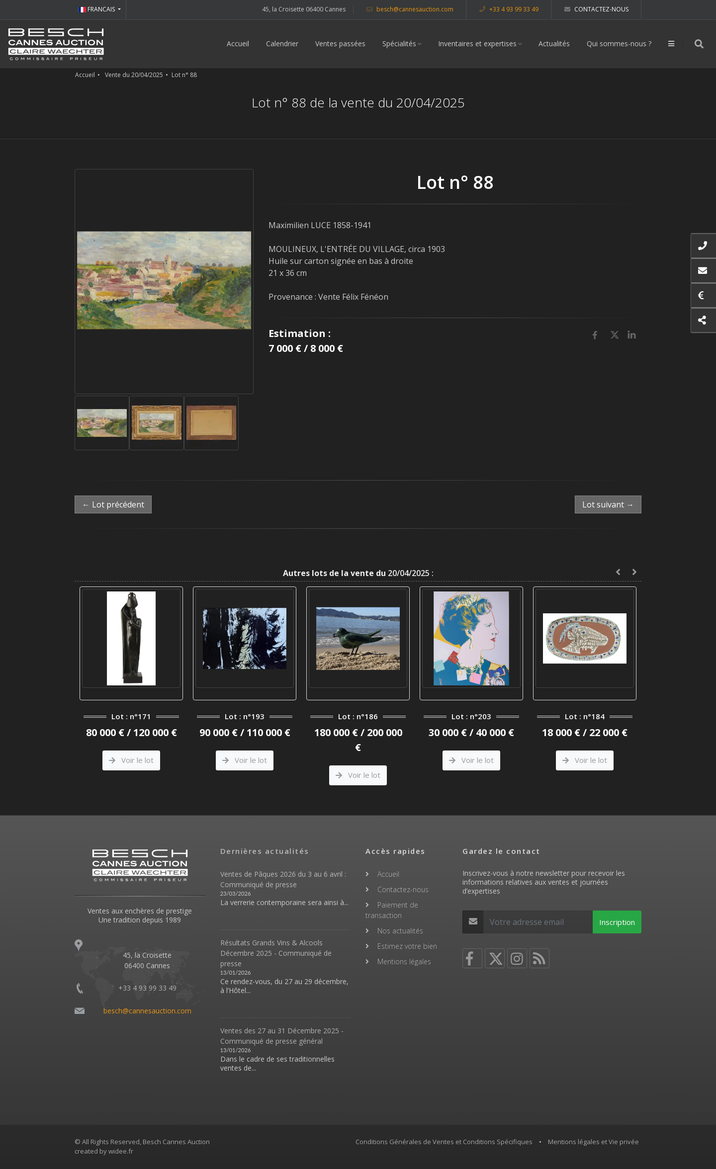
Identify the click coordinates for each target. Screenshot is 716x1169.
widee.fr (120, 1151)
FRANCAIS (97, 9)
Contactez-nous (596, 9)
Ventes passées (340, 43)
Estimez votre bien (407, 946)
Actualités (554, 43)
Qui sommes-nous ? (619, 43)
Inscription (617, 922)
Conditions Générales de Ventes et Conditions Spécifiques (444, 1141)
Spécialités (399, 43)
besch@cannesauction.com (409, 9)
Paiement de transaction (391, 910)
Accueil (238, 43)
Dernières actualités (264, 851)
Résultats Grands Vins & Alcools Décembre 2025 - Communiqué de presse (276, 953)
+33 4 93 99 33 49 (508, 9)
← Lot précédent (113, 504)
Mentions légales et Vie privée (593, 1141)
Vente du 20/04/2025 (134, 75)
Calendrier (282, 43)
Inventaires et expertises (477, 43)
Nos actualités (400, 930)
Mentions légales (404, 961)
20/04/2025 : (358, 573)
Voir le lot (131, 760)
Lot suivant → (608, 504)
